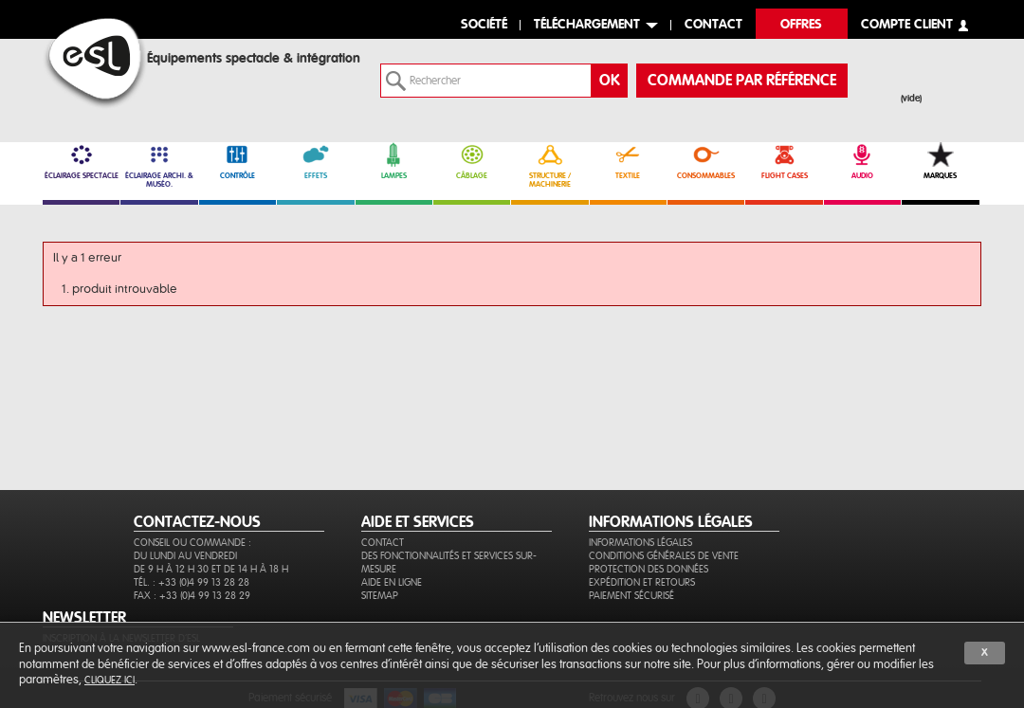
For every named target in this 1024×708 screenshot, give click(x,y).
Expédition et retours (642, 582)
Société (484, 25)
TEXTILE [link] (628, 161)
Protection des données (648, 569)
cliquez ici (109, 680)
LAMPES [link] (394, 161)
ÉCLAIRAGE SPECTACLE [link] (81, 161)
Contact (382, 542)
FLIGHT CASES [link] (783, 161)
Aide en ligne (391, 582)
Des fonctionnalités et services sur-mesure (449, 562)
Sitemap (379, 595)
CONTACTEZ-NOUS (197, 522)
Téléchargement (587, 25)
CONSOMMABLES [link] (705, 161)
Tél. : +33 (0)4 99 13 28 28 (191, 582)
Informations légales (640, 542)
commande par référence (742, 80)
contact (713, 25)
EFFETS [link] (315, 161)
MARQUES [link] (940, 161)
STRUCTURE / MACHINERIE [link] (549, 165)
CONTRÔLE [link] (237, 161)
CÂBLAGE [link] (471, 161)
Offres (801, 25)
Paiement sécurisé (631, 595)
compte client (907, 25)
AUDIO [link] (862, 161)
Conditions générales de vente (664, 556)
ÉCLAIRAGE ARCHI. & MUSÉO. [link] (158, 165)
